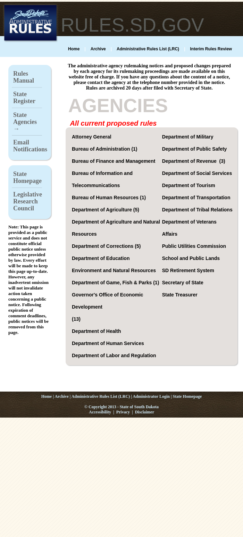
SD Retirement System (189, 270)
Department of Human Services (108, 343)
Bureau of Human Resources (106, 197)
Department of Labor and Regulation (115, 355)
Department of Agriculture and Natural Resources (116, 228)
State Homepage (27, 177)
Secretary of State (183, 282)
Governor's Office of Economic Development (107, 301)
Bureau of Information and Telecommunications (102, 179)
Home (73, 49)
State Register (24, 97)
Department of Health (97, 331)
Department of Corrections (103, 246)
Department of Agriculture (102, 209)
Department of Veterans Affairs (189, 228)
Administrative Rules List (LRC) (148, 49)
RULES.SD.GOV (132, 25)
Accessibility (100, 412)
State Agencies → (25, 121)
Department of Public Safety (195, 149)
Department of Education (101, 258)
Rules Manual (23, 77)
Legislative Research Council (27, 201)
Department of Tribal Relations (198, 209)
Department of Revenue (190, 161)
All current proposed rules (113, 123)
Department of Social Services (197, 173)
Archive (98, 49)
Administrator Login (151, 396)
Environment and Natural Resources (114, 270)
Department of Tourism (189, 185)
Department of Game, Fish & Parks (112, 282)
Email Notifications (30, 146)
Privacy (123, 412)
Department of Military (188, 137)
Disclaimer (144, 412)
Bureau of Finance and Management (114, 161)
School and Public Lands (191, 258)
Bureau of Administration (101, 149)
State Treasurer (180, 294)
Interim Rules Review (211, 49)
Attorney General (92, 137)
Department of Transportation (197, 197)
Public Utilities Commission (194, 246)
